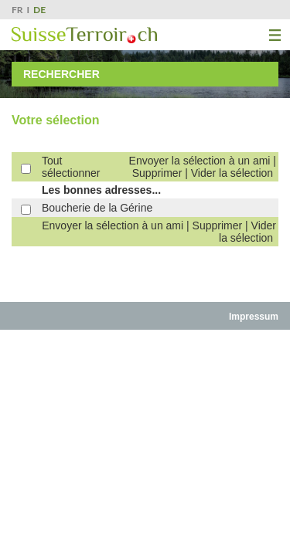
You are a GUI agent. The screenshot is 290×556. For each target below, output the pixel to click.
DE (39, 9)
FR (17, 9)
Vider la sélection (232, 173)
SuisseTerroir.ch (84, 35)
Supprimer (157, 173)
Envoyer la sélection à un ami (200, 160)
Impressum (253, 316)
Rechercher (61, 74)
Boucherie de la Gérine (97, 208)
